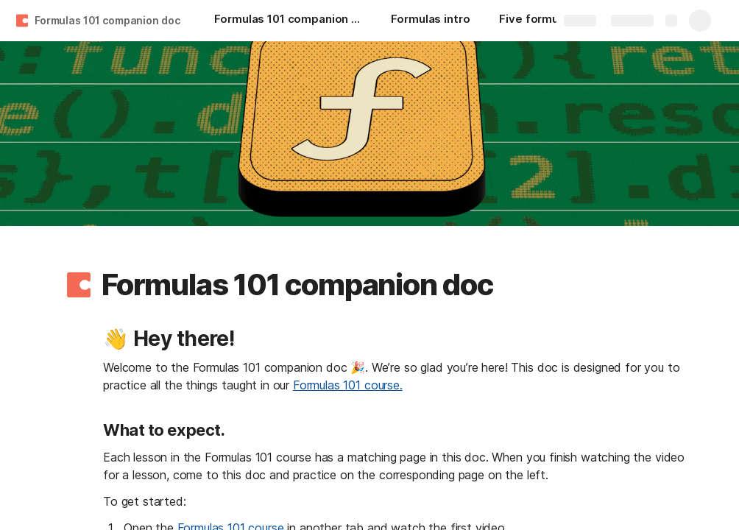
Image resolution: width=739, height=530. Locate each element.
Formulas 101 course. (348, 385)
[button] (79, 285)
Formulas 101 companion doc (107, 20)
